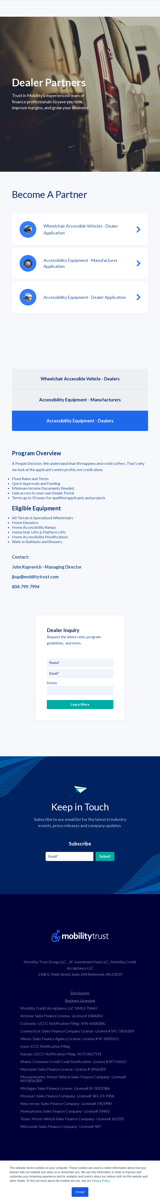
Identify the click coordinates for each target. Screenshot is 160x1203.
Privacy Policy (101, 1180)
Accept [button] (80, 1192)
